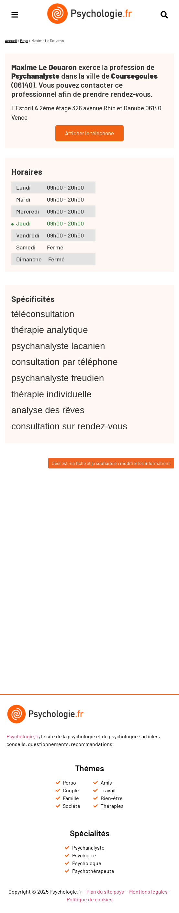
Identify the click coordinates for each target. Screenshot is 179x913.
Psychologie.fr (22, 736)
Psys (24, 40)
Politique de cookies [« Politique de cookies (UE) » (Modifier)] (90, 899)
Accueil (11, 40)
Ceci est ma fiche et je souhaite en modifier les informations (111, 463)
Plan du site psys (105, 891)
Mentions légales (148, 891)
